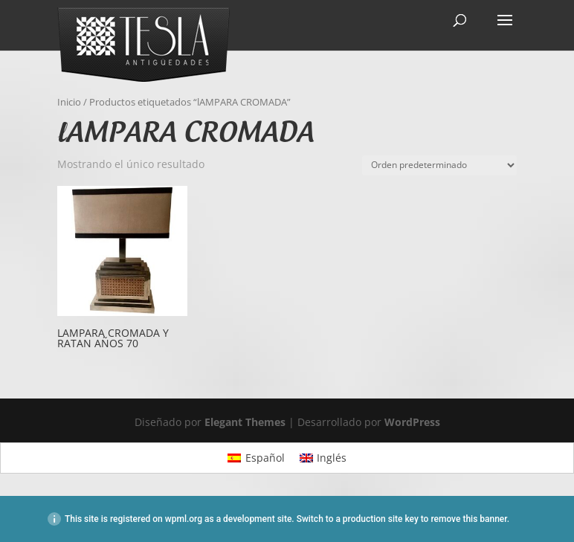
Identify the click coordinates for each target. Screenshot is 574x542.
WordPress (412, 422)
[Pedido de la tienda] (439, 165)
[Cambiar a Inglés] (323, 458)
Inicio (69, 102)
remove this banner (468, 519)
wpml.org (183, 519)
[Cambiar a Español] (256, 458)
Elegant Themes (245, 422)
